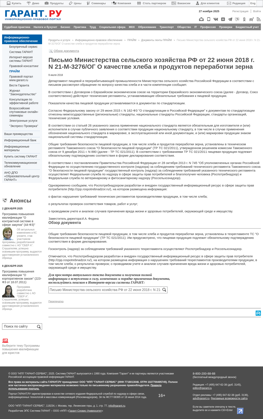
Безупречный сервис (23, 46)
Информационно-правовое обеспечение (21, 39)
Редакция (236, 3)
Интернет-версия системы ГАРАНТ (21, 59)
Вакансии (180, 3)
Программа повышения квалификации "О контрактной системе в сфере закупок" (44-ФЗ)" (18, 219)
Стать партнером (151, 3)
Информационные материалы (16, 148)
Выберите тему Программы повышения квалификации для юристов (21, 346)
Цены (75, 3)
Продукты (54, 3)
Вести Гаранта (19, 85)
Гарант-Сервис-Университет (85, 410)
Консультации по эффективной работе (23, 101)
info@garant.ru (116, 405)
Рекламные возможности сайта (229, 398)
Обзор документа (66, 51)
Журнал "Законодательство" (22, 92)
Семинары (96, 3)
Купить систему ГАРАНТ (20, 156)
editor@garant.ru (202, 388)
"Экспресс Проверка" (23, 126)
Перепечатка (56, 301)
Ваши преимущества (18, 134)
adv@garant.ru (201, 398)
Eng (253, 3)
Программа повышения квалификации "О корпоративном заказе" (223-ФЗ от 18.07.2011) (21, 277)
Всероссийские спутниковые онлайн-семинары (23, 112)
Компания (121, 3)
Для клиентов (207, 3)
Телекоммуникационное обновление (20, 164)
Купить (13, 3)
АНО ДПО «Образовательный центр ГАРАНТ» (21, 176)
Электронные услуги (23, 120)
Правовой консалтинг (24, 66)
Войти (257, 11)
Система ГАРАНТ (21, 52)
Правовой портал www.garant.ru (21, 78)
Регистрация (240, 11)
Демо (33, 3)
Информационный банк (20, 140)
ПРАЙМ (14, 71)
